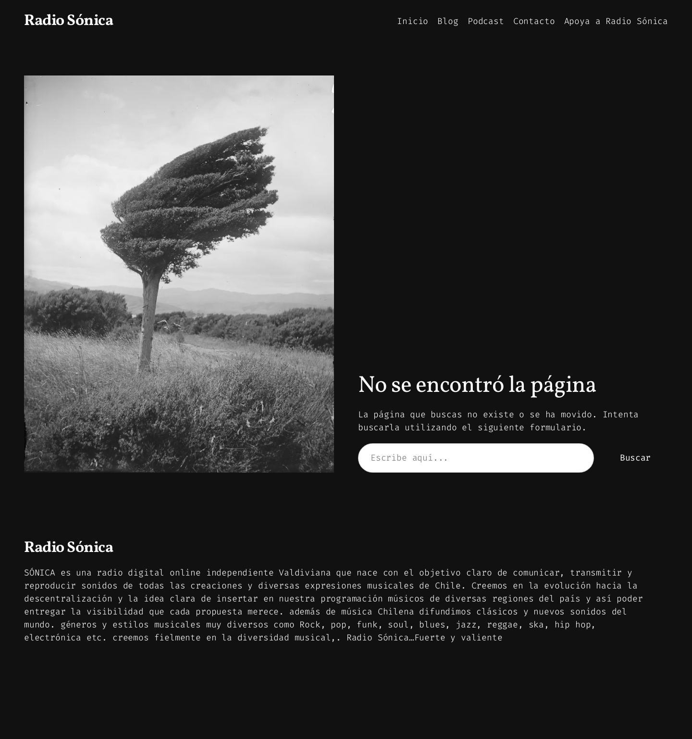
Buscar (635, 457)
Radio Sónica (68, 21)
